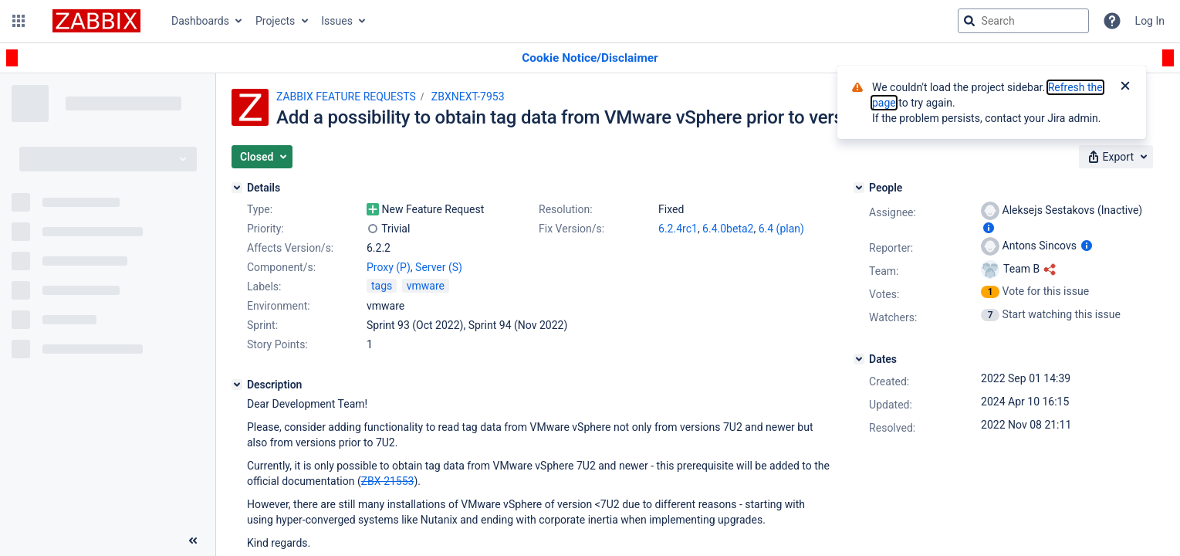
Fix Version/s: (571, 228)
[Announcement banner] (590, 58)
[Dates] (859, 359)
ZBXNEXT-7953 (468, 96)
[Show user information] (988, 228)
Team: (883, 271)
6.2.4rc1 (678, 228)
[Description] (237, 384)
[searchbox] (1023, 20)
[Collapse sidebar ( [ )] (193, 540)
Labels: (264, 286)
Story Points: (277, 344)
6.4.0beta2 (727, 228)
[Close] (1125, 87)
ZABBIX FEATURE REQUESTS (346, 96)
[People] (859, 187)
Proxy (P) (389, 267)
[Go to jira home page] (96, 20)
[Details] (237, 187)
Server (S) (438, 267)
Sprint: (262, 325)
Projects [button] (275, 21)
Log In (1150, 21)
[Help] (1112, 20)
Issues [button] (337, 21)
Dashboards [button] (200, 21)
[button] (18, 20)
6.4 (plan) (781, 228)
